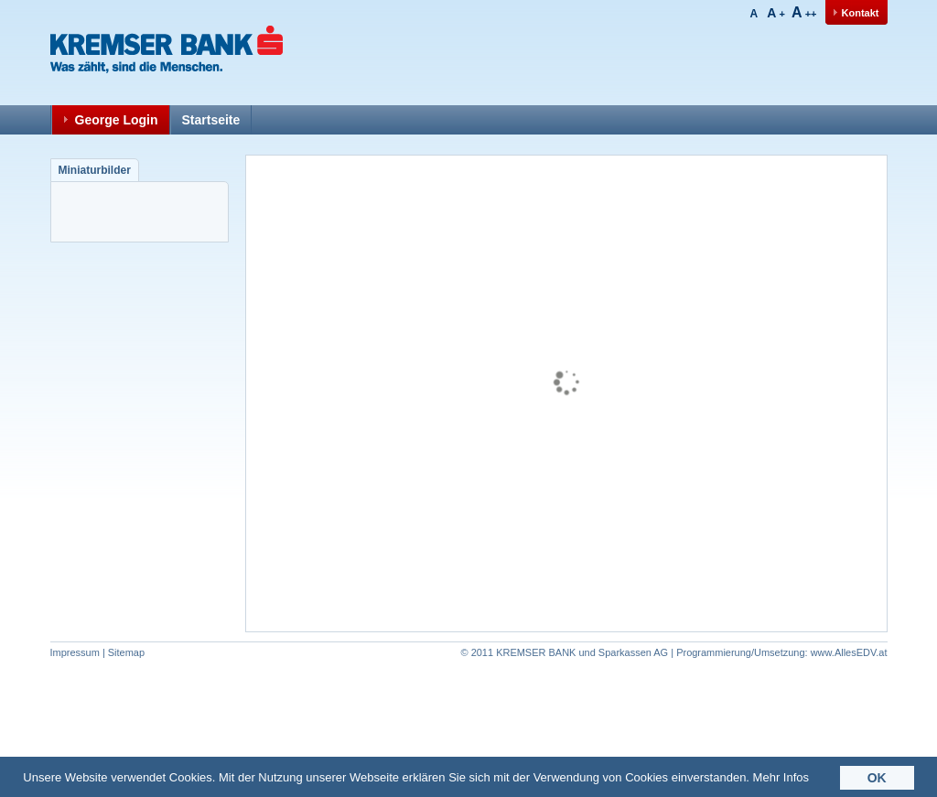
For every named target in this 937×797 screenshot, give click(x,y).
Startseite (211, 120)
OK (877, 779)
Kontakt (860, 12)
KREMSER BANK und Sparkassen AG (582, 652)
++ (804, 13)
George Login (116, 120)
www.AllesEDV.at (781, 652)
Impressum (75, 652)
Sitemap (126, 652)
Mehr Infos (781, 779)
